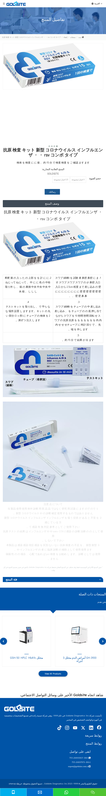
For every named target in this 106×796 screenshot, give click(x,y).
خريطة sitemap (15, 783)
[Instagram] (67, 728)
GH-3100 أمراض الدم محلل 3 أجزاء (79, 659)
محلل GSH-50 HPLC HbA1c (26, 657)
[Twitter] (83, 728)
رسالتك (52, 191)
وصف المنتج (52, 203)
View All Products (53, 673)
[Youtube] (75, 728)
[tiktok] (59, 728)
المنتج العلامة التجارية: (53, 169)
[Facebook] (99, 728)
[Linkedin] (91, 728)
